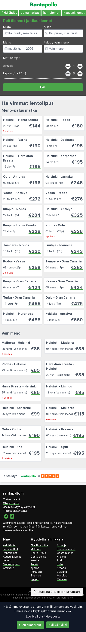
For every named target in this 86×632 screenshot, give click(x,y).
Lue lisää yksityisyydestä (43, 616)
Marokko (62, 575)
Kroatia (61, 567)
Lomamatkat (30, 12)
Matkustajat (11, 58)
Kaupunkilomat (12, 556)
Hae (43, 87)
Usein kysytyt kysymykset (19, 506)
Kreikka (61, 556)
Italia (60, 564)
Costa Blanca (65, 552)
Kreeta (35, 560)
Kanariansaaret (66, 549)
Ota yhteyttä (11, 503)
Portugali (36, 571)
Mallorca (36, 549)
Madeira (62, 579)
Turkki (34, 564)
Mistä (7, 27)
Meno (7, 42)
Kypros (35, 567)
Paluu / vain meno (56, 42)
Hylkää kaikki (57, 625)
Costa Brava (38, 552)
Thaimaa (36, 575)
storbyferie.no (65, 597)
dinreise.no (48, 597)
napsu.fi (17, 597)
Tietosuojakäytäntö (15, 510)
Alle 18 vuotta (39, 545)
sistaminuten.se (25, 594)
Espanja (61, 545)
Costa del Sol (39, 556)
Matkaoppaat (11, 564)
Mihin (47, 27)
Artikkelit (8, 567)
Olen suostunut (30, 625)
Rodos (61, 560)
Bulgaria (62, 571)
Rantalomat (51, 12)
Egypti (34, 579)
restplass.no (7, 594)
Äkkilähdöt (9, 12)
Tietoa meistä (11, 499)
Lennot (7, 560)
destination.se (32, 597)
